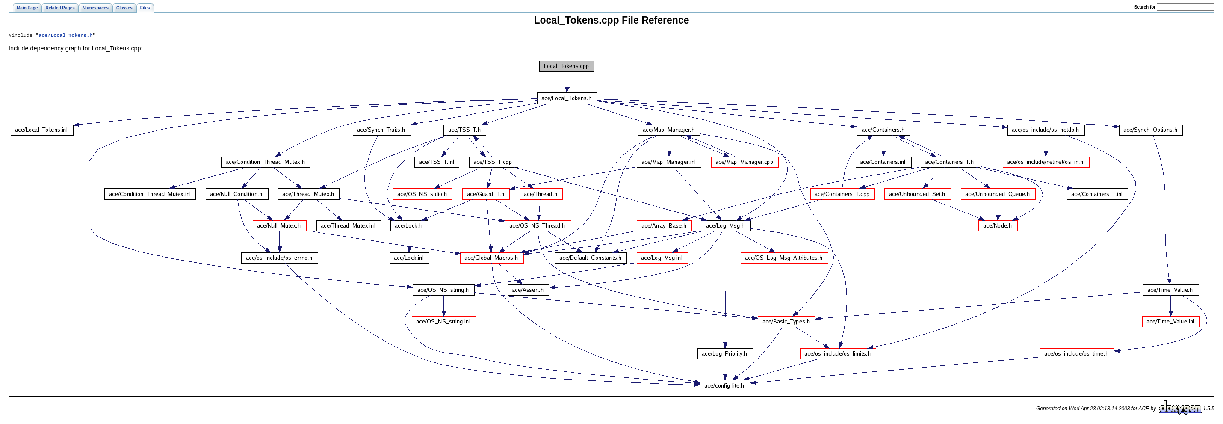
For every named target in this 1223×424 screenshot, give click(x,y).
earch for (1145, 7)
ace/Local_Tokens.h (65, 36)
